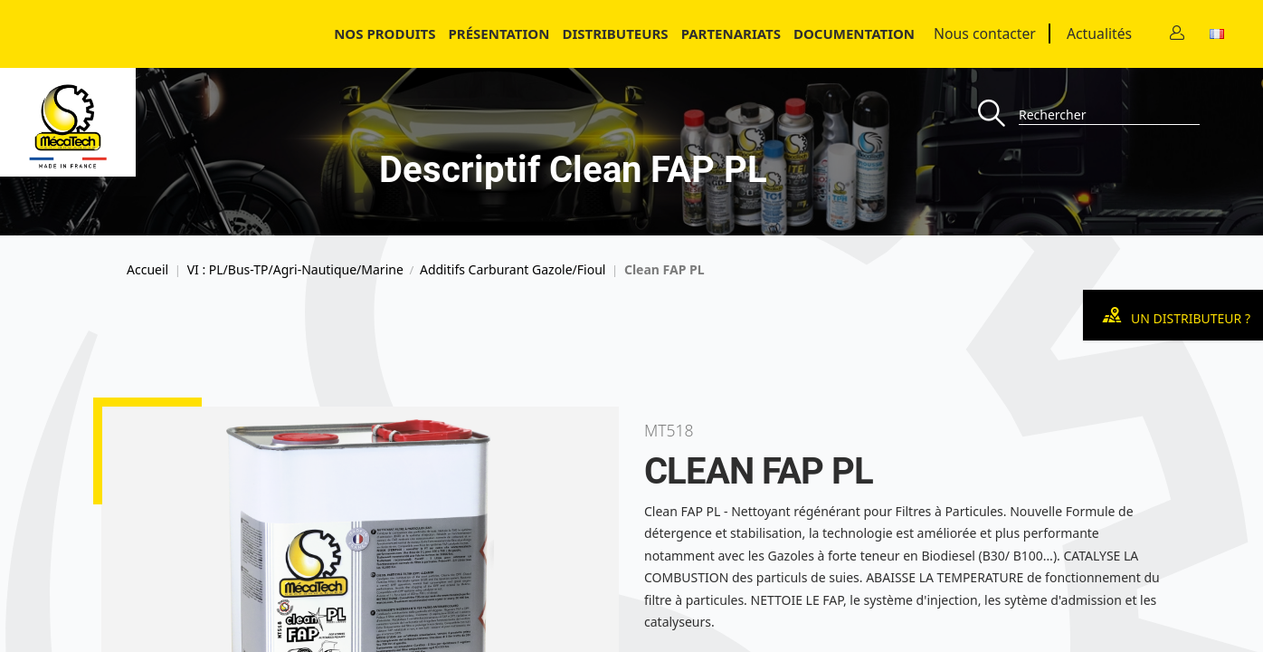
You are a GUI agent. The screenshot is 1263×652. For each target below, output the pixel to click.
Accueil (147, 270)
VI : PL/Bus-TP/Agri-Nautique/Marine (295, 270)
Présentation (499, 33)
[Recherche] (998, 114)
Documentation (854, 33)
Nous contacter (985, 33)
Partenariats (731, 33)
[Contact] (1177, 34)
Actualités (1099, 33)
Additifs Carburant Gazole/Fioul (512, 270)
